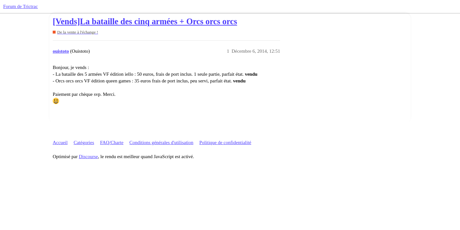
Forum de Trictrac (20, 6)
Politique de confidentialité (225, 142)
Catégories (83, 142)
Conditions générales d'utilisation (161, 142)
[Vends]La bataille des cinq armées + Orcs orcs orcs (145, 21)
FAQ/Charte (111, 142)
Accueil (60, 142)
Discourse (88, 156)
